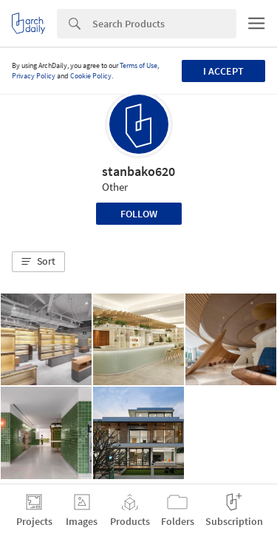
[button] (38, 261)
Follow (138, 213)
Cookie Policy (91, 76)
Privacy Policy (33, 76)
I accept (223, 71)
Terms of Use (138, 65)
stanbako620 (138, 171)
